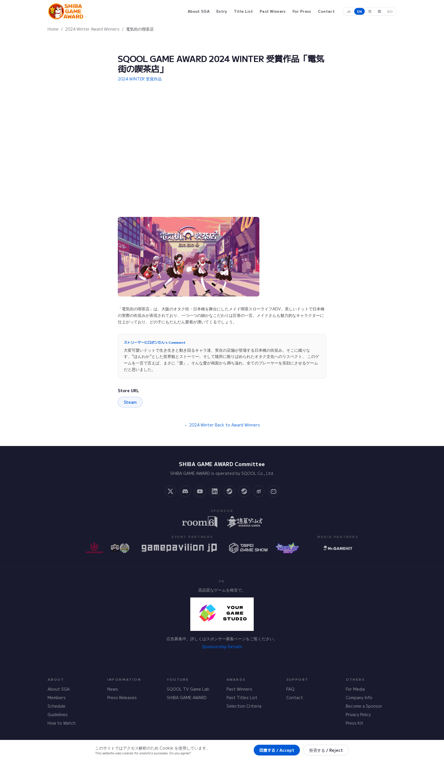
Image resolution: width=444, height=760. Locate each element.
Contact (294, 697)
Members (57, 697)
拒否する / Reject (326, 750)
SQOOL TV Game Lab (188, 689)
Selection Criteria (244, 706)
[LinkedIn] (214, 491)
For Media (355, 689)
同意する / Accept (276, 750)
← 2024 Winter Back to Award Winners (222, 425)
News (112, 689)
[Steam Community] (229, 491)
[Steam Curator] (244, 491)
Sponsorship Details (222, 646)
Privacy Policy (358, 714)
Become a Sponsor (364, 706)
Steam (130, 402)
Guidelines (58, 714)
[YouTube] (200, 491)
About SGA (59, 689)
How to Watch (62, 723)
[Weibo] (258, 491)
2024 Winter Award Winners (92, 29)
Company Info (359, 697)
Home (53, 29)
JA (348, 11)
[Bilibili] (273, 491)
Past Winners (239, 689)
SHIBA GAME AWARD (187, 697)
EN (359, 11)
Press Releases (122, 697)
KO (390, 11)
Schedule (56, 706)
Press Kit (354, 723)
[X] (170, 491)
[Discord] (185, 491)
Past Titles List (242, 697)
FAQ (290, 689)
